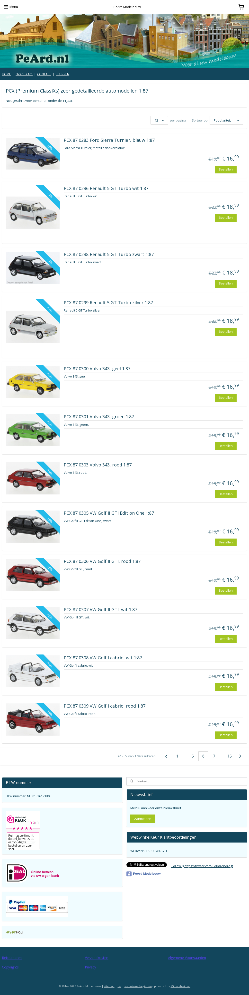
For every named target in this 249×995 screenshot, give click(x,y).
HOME (6, 74)
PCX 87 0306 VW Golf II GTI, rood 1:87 (102, 561)
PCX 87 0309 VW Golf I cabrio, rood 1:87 (104, 706)
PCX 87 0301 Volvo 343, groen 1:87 (99, 417)
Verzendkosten (96, 957)
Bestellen (226, 169)
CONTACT (44, 74)
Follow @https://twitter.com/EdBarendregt (202, 866)
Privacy (90, 967)
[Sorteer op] (226, 120)
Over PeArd (24, 74)
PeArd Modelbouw (143, 874)
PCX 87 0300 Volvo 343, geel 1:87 (97, 368)
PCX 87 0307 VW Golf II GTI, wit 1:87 (100, 609)
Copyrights (10, 967)
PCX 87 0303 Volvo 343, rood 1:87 (98, 465)
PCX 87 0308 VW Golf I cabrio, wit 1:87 (103, 658)
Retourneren (12, 957)
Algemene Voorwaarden (187, 957)
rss (119, 986)
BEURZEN (62, 74)
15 (229, 756)
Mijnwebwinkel (180, 986)
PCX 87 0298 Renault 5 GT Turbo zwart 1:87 (109, 254)
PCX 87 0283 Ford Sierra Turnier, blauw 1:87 (109, 140)
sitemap (109, 986)
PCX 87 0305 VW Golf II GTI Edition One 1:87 (109, 513)
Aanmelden (142, 818)
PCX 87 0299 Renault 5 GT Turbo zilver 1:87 (108, 302)
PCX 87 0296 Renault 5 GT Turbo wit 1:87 (106, 188)
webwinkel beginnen (138, 986)
